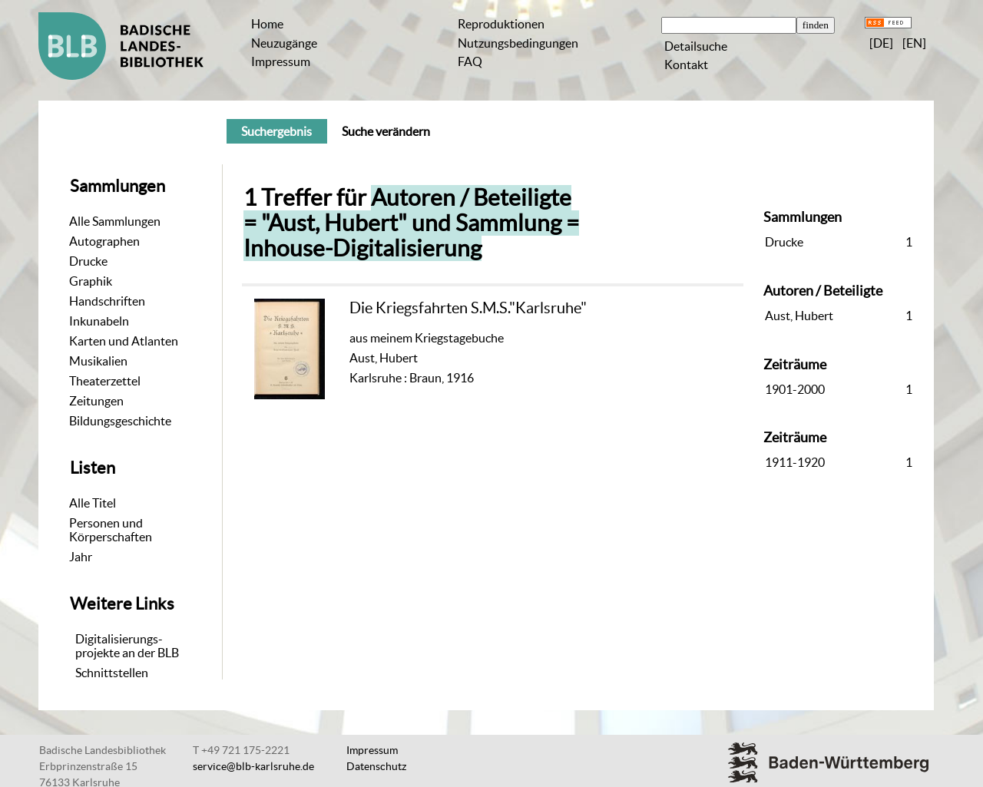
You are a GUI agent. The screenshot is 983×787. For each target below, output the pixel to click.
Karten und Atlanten (123, 341)
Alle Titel (92, 503)
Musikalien (98, 361)
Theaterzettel (105, 381)
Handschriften (107, 301)
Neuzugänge (284, 43)
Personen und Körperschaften (110, 530)
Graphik (90, 281)
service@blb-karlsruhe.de (253, 766)
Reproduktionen (501, 24)
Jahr (80, 557)
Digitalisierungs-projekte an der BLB (127, 646)
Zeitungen (96, 401)
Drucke (88, 261)
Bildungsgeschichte (120, 421)
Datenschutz (376, 766)
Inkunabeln (99, 321)
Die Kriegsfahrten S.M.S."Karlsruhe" (468, 307)
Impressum (280, 61)
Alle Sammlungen (115, 221)
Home (267, 24)
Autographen (104, 241)
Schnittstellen (111, 673)
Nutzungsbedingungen (518, 43)
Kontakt (686, 64)
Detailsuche (695, 46)
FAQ (470, 61)
